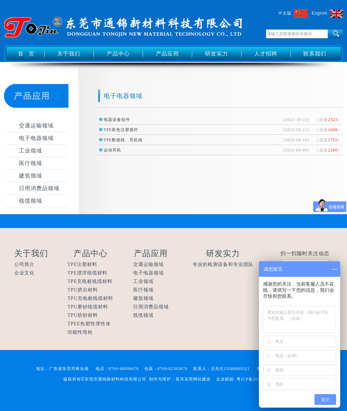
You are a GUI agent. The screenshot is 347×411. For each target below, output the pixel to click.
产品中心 (118, 54)
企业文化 (24, 272)
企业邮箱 (225, 379)
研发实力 (216, 54)
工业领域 (30, 150)
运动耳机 (112, 150)
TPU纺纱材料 (82, 315)
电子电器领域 (36, 138)
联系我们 (314, 54)
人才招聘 (265, 54)
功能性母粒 (80, 332)
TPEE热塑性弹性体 (88, 323)
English (319, 13)
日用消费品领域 (39, 188)
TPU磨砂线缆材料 (87, 306)
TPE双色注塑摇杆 (121, 129)
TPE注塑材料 (82, 264)
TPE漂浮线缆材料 (87, 272)
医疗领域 (30, 163)
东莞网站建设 (197, 379)
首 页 (26, 54)
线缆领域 (30, 201)
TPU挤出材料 (82, 289)
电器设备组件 (117, 119)
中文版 (284, 13)
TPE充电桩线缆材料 (90, 281)
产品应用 (167, 54)
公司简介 (24, 264)
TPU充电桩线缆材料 (90, 298)
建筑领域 (30, 176)
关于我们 (68, 54)
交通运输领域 (36, 125)
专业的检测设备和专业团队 (222, 264)
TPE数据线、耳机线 (123, 140)
